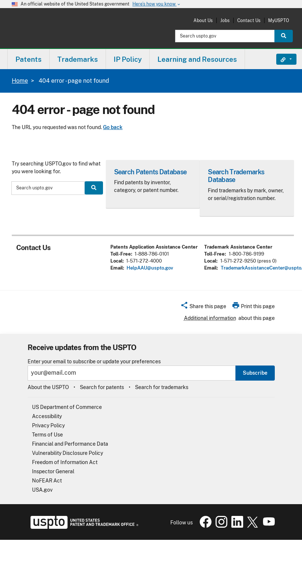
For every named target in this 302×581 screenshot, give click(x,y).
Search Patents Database (150, 172)
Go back (112, 127)
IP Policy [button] (128, 59)
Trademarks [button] (77, 59)
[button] (203, 307)
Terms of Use (47, 435)
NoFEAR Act (47, 481)
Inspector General (53, 471)
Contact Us (248, 20)
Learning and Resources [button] (197, 59)
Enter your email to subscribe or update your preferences (94, 361)
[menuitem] (28, 59)
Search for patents (102, 387)
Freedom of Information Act (64, 462)
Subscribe (255, 373)
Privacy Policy (48, 425)
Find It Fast (280, 59)
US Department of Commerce (67, 407)
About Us (203, 20)
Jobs (225, 20)
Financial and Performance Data (70, 444)
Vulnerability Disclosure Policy (67, 453)
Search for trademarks (161, 387)
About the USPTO (48, 387)
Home (20, 80)
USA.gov (42, 490)
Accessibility (47, 416)
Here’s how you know (156, 4)
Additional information (210, 318)
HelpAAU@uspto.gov (150, 268)
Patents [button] (28, 59)
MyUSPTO (278, 20)
